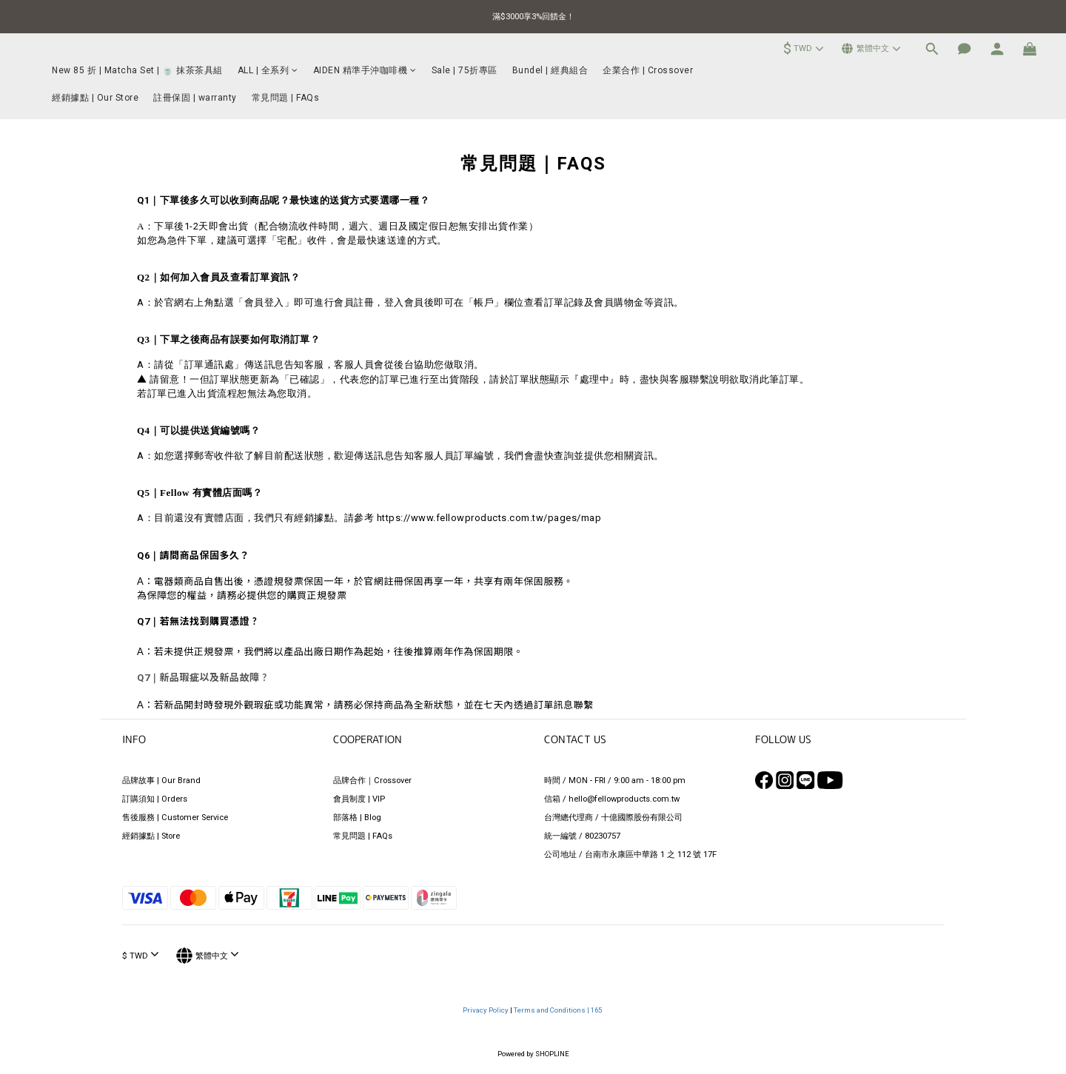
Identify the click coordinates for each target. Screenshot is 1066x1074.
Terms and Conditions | (552, 1010)
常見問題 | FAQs (286, 98)
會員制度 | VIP (359, 799)
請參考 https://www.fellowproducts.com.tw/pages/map (473, 517)
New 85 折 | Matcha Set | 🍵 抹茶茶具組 (137, 70)
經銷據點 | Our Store (95, 98)
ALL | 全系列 (268, 70)
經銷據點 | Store (151, 836)
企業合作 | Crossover (648, 70)
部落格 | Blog (357, 817)
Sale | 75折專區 (464, 70)
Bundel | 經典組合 (550, 70)
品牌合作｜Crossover (372, 780)
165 (597, 1010)
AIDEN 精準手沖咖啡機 (365, 70)
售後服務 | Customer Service (175, 817)
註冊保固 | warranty (195, 98)
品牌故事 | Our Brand (161, 780)
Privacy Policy (486, 1010)
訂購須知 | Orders (154, 799)
